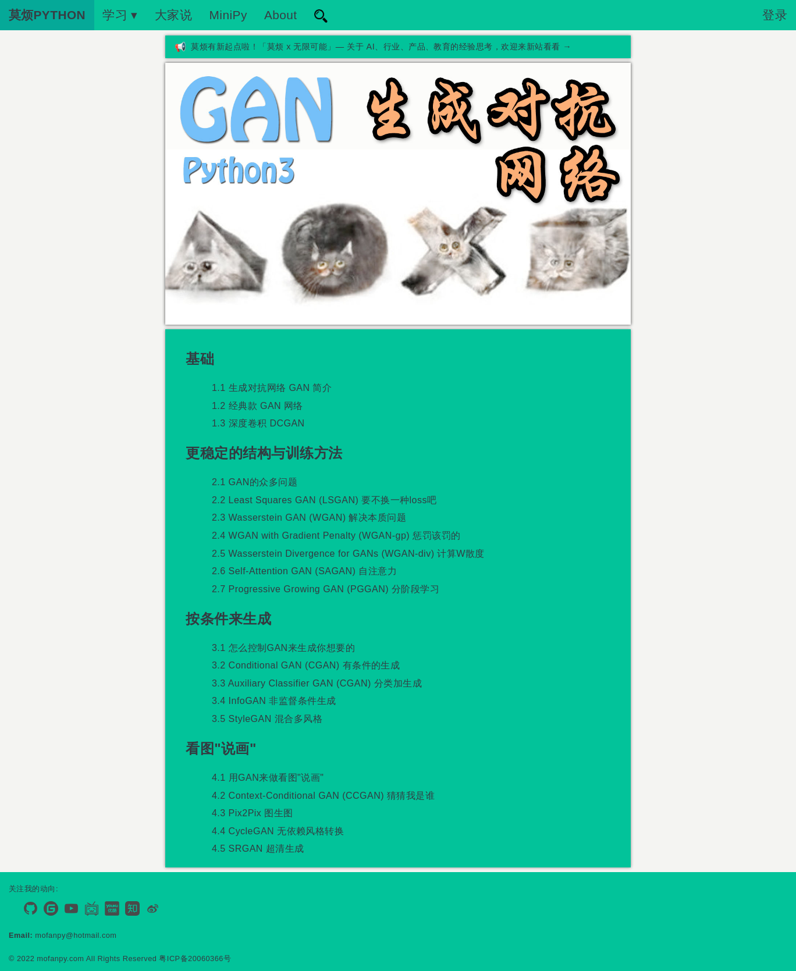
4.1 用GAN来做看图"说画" (268, 778)
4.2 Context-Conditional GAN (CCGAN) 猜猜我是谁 (323, 796)
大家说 (173, 15)
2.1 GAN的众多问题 (254, 482)
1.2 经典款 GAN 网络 (257, 406)
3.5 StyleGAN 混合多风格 (267, 719)
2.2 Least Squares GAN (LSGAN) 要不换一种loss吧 (324, 500)
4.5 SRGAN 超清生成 (258, 848)
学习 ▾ (120, 15)
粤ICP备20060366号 (195, 958)
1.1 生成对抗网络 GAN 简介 (272, 388)
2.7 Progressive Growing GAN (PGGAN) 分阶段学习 (325, 589)
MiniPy (228, 15)
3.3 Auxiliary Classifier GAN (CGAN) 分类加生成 (317, 683)
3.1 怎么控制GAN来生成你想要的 (283, 648)
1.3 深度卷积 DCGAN (258, 423)
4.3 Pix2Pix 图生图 (252, 813)
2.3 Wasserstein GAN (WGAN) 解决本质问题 (309, 517)
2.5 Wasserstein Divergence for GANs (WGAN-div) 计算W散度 (348, 554)
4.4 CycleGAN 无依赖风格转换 (278, 831)
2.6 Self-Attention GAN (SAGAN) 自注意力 (304, 571)
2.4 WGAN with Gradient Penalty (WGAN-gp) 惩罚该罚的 (336, 535)
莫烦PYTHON (47, 15)
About (280, 15)
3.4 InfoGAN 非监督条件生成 (274, 701)
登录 (774, 15)
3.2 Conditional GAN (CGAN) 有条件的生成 (306, 665)
